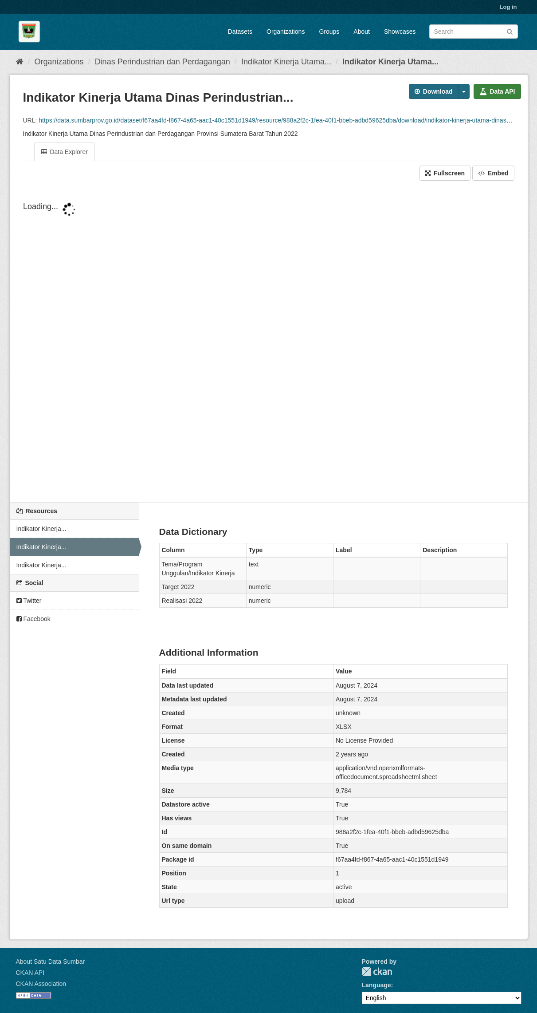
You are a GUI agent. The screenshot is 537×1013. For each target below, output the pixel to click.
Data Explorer (64, 151)
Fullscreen (445, 173)
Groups (329, 31)
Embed (493, 173)
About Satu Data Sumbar (50, 961)
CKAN (377, 971)
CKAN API (30, 972)
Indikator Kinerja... (41, 528)
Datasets (240, 31)
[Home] (20, 61)
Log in (508, 7)
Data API (497, 91)
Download (434, 91)
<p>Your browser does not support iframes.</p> (268, 342)
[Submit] (509, 31)
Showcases (400, 31)
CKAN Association (41, 983)
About (361, 31)
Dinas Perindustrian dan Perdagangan (162, 61)
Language (376, 985)
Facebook (33, 618)
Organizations (286, 31)
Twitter (29, 600)
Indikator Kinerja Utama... (286, 61)
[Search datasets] (473, 31)
